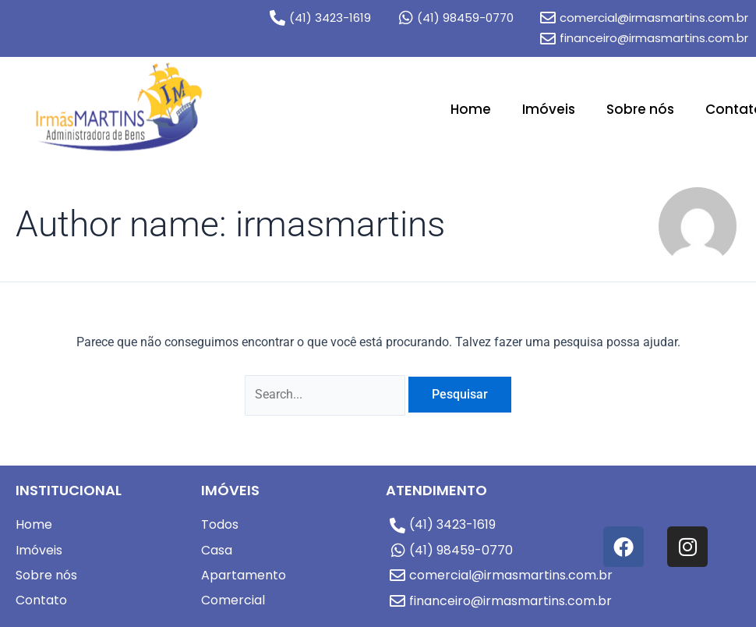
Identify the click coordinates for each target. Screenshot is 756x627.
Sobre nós (640, 109)
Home (470, 109)
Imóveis (548, 109)
